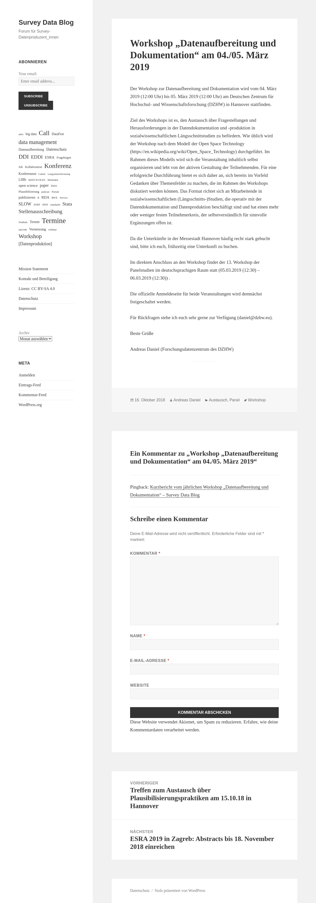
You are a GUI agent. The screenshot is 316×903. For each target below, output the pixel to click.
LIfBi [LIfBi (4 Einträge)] (22, 180)
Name (137, 636)
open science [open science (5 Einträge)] (28, 185)
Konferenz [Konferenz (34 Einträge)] (57, 165)
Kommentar (145, 553)
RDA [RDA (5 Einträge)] (45, 197)
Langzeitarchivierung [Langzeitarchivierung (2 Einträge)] (59, 174)
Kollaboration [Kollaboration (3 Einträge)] (33, 167)
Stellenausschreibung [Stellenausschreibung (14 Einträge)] (40, 211)
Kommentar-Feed (32, 395)
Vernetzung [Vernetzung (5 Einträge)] (37, 229)
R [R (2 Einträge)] (38, 197)
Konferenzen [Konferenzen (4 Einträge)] (27, 174)
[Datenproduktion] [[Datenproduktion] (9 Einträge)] (35, 243)
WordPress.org (30, 405)
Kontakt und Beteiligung (38, 279)
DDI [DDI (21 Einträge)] (24, 156)
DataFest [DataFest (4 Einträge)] (58, 134)
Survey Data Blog (46, 22)
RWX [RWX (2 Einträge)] (55, 197)
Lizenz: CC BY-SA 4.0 (37, 289)
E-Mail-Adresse (149, 660)
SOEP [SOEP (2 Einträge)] (37, 204)
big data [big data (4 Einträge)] (31, 134)
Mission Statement (33, 269)
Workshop (257, 400)
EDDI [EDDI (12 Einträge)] (37, 157)
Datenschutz (28, 298)
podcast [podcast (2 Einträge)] (45, 191)
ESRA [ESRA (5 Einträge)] (49, 157)
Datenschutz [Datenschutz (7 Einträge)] (56, 149)
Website (139, 685)
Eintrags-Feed (30, 385)
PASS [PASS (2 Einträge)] (54, 186)
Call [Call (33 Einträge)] (44, 133)
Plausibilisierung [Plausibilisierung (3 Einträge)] (29, 191)
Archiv (24, 333)
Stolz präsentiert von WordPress (180, 890)
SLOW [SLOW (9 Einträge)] (25, 204)
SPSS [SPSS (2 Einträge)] (45, 204)
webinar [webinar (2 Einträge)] (52, 229)
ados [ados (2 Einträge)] (21, 134)
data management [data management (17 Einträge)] (38, 142)
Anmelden (27, 375)
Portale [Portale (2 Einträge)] (55, 191)
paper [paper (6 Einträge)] (44, 185)
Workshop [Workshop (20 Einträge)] (30, 236)
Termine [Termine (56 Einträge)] (54, 221)
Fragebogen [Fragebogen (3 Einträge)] (64, 157)
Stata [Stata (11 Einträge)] (67, 203)
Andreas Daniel (187, 400)
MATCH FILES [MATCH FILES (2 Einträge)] (36, 180)
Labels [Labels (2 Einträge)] (42, 174)
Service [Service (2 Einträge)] (64, 197)
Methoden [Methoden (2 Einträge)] (52, 180)
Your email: (28, 74)
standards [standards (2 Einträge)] (55, 204)
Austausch (218, 400)
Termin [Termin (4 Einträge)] (35, 222)
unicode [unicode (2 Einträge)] (23, 229)
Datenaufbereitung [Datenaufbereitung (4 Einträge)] (31, 149)
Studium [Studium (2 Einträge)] (23, 222)
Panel (235, 400)
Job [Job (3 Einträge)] (21, 167)
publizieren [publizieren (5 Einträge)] (27, 197)
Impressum (27, 308)
